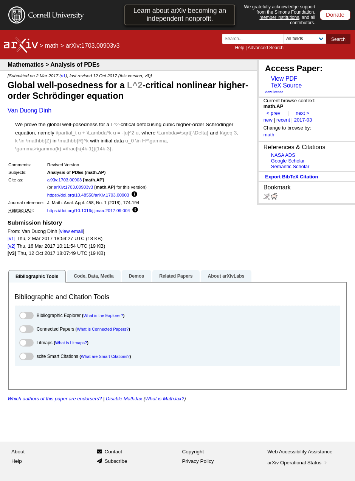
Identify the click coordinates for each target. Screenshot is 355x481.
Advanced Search (266, 47)
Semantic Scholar (290, 166)
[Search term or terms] (255, 39)
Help (239, 47)
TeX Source (286, 85)
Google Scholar (288, 161)
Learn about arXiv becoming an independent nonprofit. (179, 14)
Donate (335, 14)
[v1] (12, 238)
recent (283, 120)
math (52, 45)
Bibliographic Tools (37, 276)
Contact (113, 451)
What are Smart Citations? (105, 356)
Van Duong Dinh (29, 110)
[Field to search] (305, 39)
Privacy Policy (198, 461)
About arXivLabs (226, 276)
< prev (273, 113)
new (268, 120)
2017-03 (303, 120)
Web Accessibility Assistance (299, 451)
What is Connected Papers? (103, 329)
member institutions (279, 17)
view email (71, 231)
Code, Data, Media (93, 276)
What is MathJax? (164, 398)
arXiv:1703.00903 (64, 179)
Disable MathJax (124, 398)
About (18, 451)
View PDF (284, 78)
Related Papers (175, 276)
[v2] (12, 246)
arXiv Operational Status (297, 462)
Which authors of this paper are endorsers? (55, 398)
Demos (136, 276)
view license (274, 92)
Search (338, 39)
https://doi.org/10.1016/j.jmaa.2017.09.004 (88, 210)
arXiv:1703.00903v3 (73, 186)
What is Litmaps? (71, 342)
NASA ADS (283, 155)
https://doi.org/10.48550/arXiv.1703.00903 (88, 194)
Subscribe (115, 461)
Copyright (193, 451)
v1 (63, 75)
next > (302, 113)
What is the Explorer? (103, 315)
